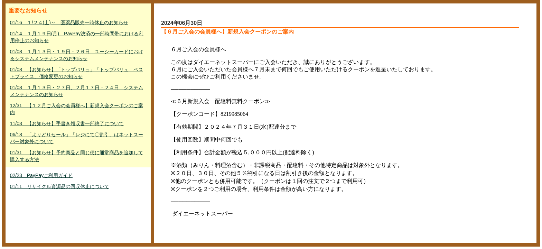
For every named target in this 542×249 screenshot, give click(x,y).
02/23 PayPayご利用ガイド (41, 175)
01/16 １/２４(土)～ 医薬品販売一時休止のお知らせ (69, 22)
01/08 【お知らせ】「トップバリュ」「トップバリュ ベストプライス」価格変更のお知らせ (76, 73)
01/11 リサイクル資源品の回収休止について (59, 186)
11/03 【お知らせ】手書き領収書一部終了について (67, 123)
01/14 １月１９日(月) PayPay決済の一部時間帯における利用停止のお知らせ (77, 37)
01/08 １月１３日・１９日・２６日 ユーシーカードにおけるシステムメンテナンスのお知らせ (76, 55)
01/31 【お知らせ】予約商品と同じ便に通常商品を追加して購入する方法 (76, 156)
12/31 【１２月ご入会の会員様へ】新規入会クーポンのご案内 (76, 109)
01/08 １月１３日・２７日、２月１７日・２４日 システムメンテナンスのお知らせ (76, 91)
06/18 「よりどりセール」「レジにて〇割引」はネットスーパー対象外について (76, 138)
